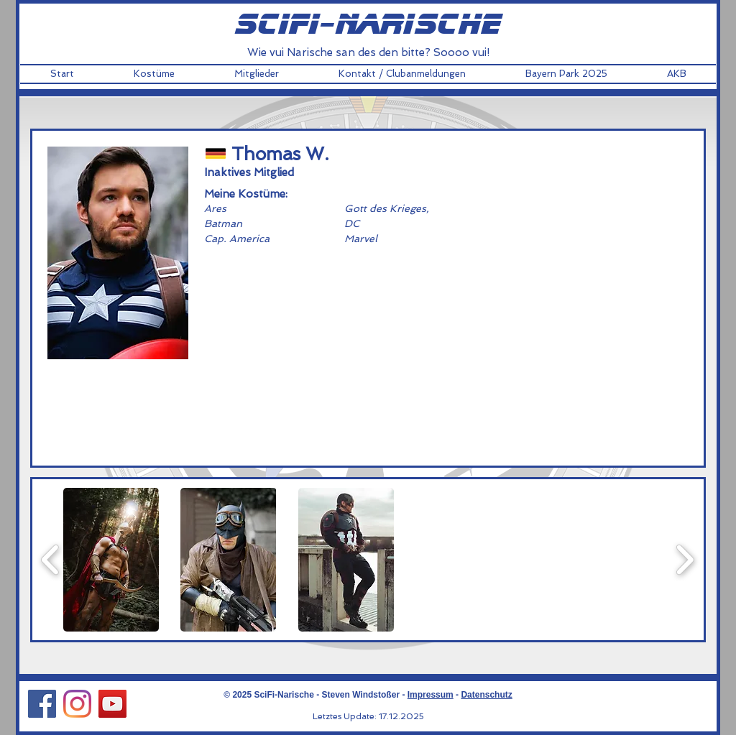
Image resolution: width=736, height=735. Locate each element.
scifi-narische (368, 25)
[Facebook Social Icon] (42, 704)
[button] (154, 74)
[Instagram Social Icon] (77, 704)
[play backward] (50, 560)
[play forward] (684, 560)
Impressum (431, 695)
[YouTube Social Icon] (112, 704)
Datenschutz (486, 695)
